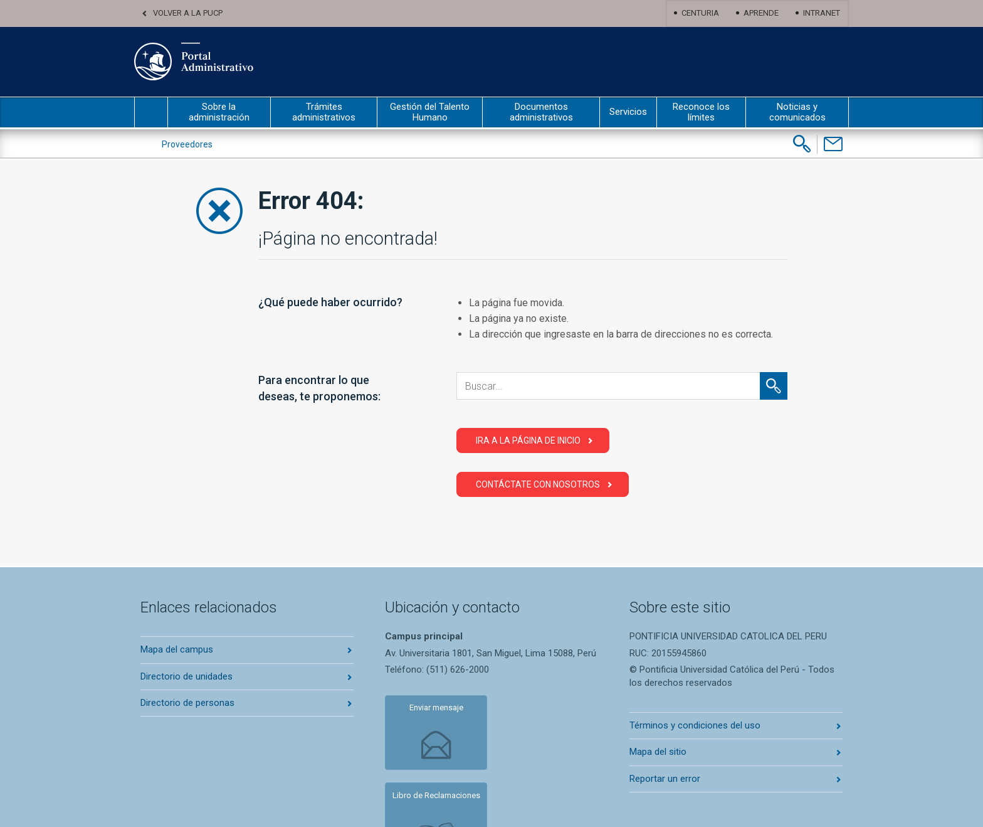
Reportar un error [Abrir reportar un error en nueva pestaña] (664, 778)
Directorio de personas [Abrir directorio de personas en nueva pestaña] (187, 702)
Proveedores (187, 144)
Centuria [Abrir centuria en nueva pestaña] (700, 13)
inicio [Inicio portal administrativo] (151, 112)
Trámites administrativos (323, 112)
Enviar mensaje (429, 711)
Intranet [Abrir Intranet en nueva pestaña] (821, 13)
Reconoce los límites (701, 112)
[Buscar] (801, 143)
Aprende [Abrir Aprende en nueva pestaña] (761, 13)
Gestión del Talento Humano (430, 112)
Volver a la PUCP (188, 13)
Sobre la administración (219, 112)
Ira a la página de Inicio (528, 440)
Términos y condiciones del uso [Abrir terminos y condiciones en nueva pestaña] (694, 725)
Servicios (628, 111)
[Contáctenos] (833, 144)
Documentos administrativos (541, 112)
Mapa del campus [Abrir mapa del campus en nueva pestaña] (176, 649)
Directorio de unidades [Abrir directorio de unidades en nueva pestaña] (186, 676)
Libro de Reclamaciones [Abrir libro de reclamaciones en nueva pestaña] (532, 716)
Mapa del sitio (657, 751)
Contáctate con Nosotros (538, 484)
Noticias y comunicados (797, 112)
